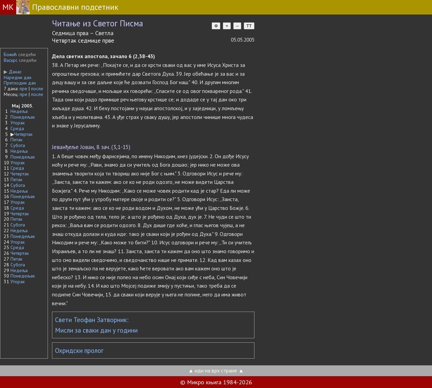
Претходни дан (20, 83)
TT (249, 25)
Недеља (19, 111)
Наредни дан (17, 77)
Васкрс (11, 60)
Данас (13, 72)
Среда (17, 128)
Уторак (17, 123)
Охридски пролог (79, 350)
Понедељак (22, 117)
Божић (10, 54)
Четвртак (23, 134)
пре (23, 89)
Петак (16, 140)
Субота (17, 145)
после (37, 89)
